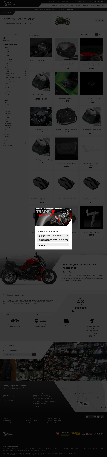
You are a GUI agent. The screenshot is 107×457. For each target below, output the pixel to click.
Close (70, 209)
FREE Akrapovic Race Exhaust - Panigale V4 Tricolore (52, 244)
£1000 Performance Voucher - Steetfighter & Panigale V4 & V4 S (53, 240)
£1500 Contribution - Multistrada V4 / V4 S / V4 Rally (52, 235)
